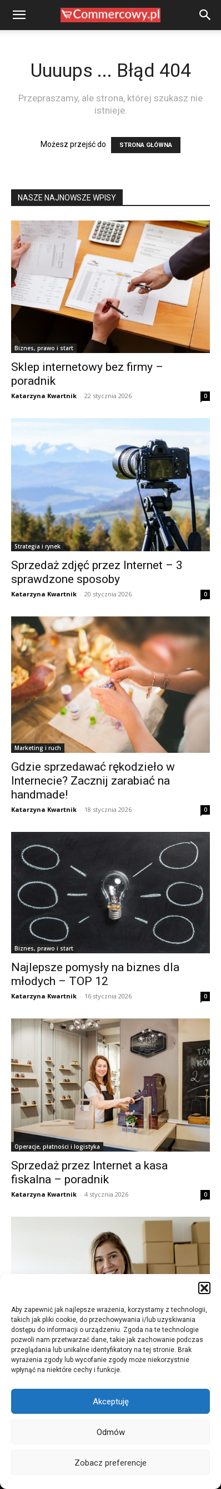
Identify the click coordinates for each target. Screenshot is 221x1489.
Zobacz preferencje (110, 1463)
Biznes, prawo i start (43, 348)
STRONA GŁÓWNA (145, 145)
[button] (204, 1288)
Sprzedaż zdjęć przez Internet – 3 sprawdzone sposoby (97, 572)
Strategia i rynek (37, 546)
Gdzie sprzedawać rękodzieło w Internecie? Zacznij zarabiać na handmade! (93, 780)
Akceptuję (111, 1402)
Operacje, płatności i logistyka (57, 1146)
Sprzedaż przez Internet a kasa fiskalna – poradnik (89, 1172)
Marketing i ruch (37, 748)
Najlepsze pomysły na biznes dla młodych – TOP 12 (95, 974)
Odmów (111, 1432)
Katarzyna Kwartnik (44, 395)
